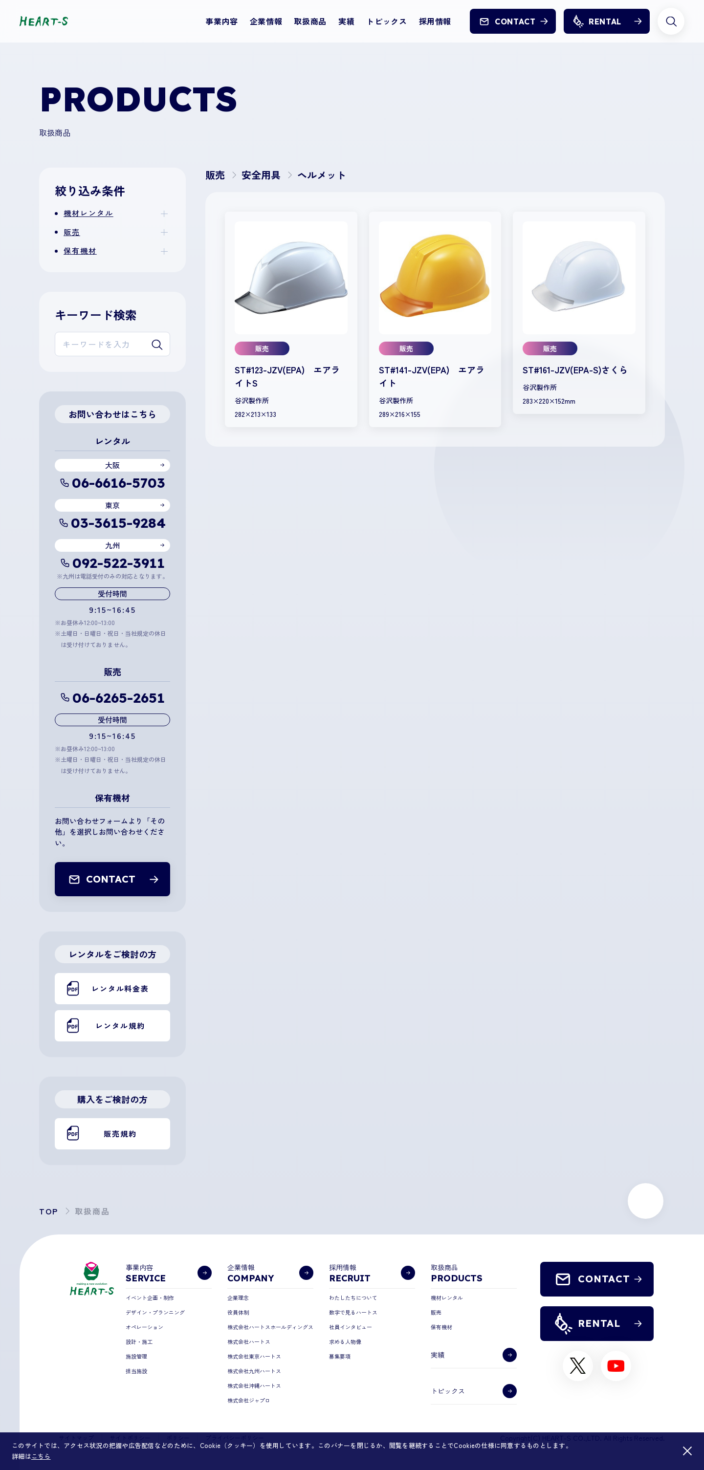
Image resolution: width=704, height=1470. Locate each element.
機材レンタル (88, 213)
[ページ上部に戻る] (645, 1201)
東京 (112, 505)
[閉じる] (687, 1451)
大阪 (112, 465)
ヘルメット (321, 175)
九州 (112, 545)
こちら (41, 1456)
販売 (72, 232)
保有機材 (80, 250)
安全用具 (261, 175)
